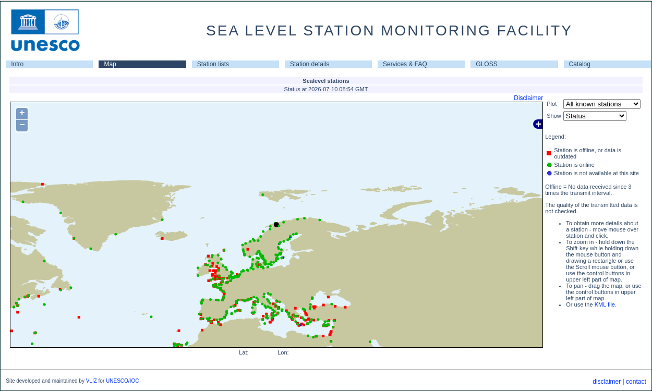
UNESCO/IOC (122, 381)
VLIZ (91, 381)
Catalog (579, 64)
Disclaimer (528, 98)
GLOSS (486, 64)
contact (636, 381)
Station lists (213, 64)
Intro (17, 64)
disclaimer (607, 381)
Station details (309, 64)
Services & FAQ (405, 64)
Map (110, 64)
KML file (605, 304)
